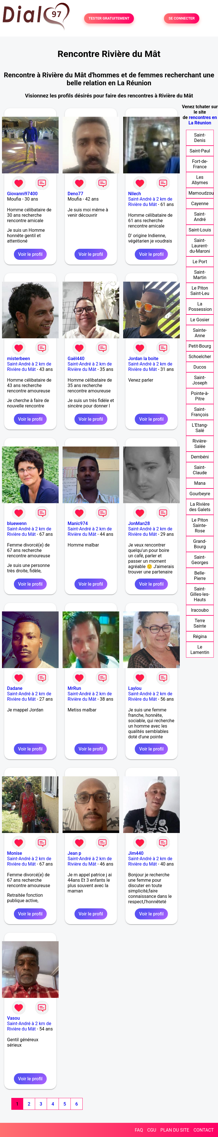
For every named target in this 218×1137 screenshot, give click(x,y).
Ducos (199, 367)
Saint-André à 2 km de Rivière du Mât (150, 201)
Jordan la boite (143, 358)
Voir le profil (30, 254)
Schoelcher (200, 356)
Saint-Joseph (200, 380)
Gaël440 (76, 358)
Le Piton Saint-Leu (200, 290)
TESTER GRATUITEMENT (109, 18)
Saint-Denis (200, 137)
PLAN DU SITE (175, 1130)
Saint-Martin (199, 274)
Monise (14, 853)
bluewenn (17, 523)
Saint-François (199, 412)
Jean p (74, 853)
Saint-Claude (200, 470)
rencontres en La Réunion (203, 120)
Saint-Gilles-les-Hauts (200, 594)
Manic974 (78, 523)
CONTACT (203, 1130)
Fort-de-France (200, 164)
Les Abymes (200, 180)
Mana (200, 483)
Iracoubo (200, 610)
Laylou (135, 688)
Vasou (13, 1018)
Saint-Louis (200, 230)
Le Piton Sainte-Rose (200, 525)
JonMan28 (139, 523)
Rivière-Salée (200, 443)
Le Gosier (199, 319)
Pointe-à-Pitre (200, 396)
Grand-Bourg (199, 544)
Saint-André (200, 216)
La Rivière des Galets (199, 506)
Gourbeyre (199, 493)
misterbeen (18, 358)
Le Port (200, 261)
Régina (200, 636)
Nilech (134, 193)
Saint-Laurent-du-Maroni (200, 246)
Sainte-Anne (200, 333)
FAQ (139, 1130)
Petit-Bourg (200, 346)
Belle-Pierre (200, 575)
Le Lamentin (199, 649)
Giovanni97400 (22, 193)
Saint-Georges (199, 559)
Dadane (14, 688)
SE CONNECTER (181, 18)
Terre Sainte (199, 623)
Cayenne (199, 203)
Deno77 (75, 193)
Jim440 (136, 853)
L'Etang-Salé (200, 427)
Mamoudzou (201, 193)
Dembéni (200, 457)
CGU (151, 1130)
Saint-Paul (200, 151)
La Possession (200, 306)
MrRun (74, 688)
